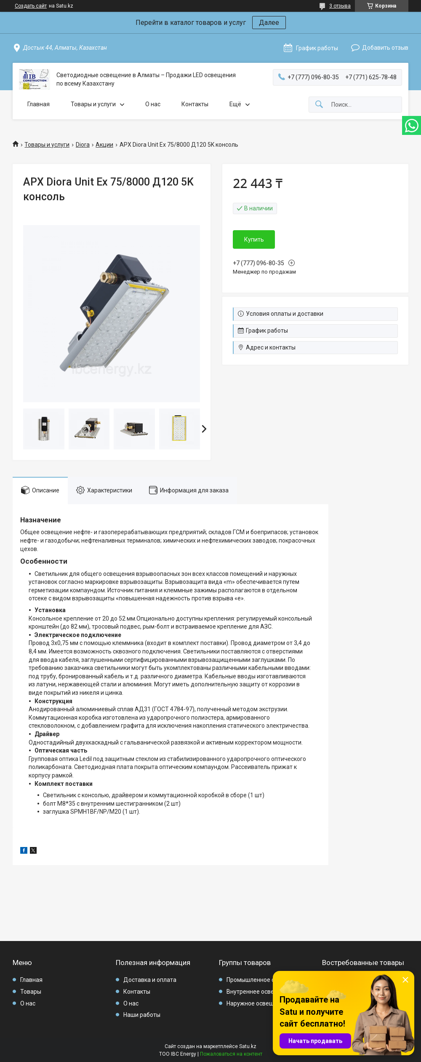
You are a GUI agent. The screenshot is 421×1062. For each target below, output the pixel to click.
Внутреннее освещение (259, 991)
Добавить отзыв (385, 47)
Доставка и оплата (149, 979)
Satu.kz (247, 1046)
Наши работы (141, 1014)
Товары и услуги (93, 104)
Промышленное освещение (264, 979)
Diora (83, 144)
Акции (104, 144)
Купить (254, 239)
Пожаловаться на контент (231, 1054)
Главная (38, 104)
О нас (152, 104)
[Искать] (319, 104)
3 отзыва (340, 6)
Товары (30, 991)
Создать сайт (31, 6)
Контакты (194, 104)
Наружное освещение (257, 1003)
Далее (269, 23)
